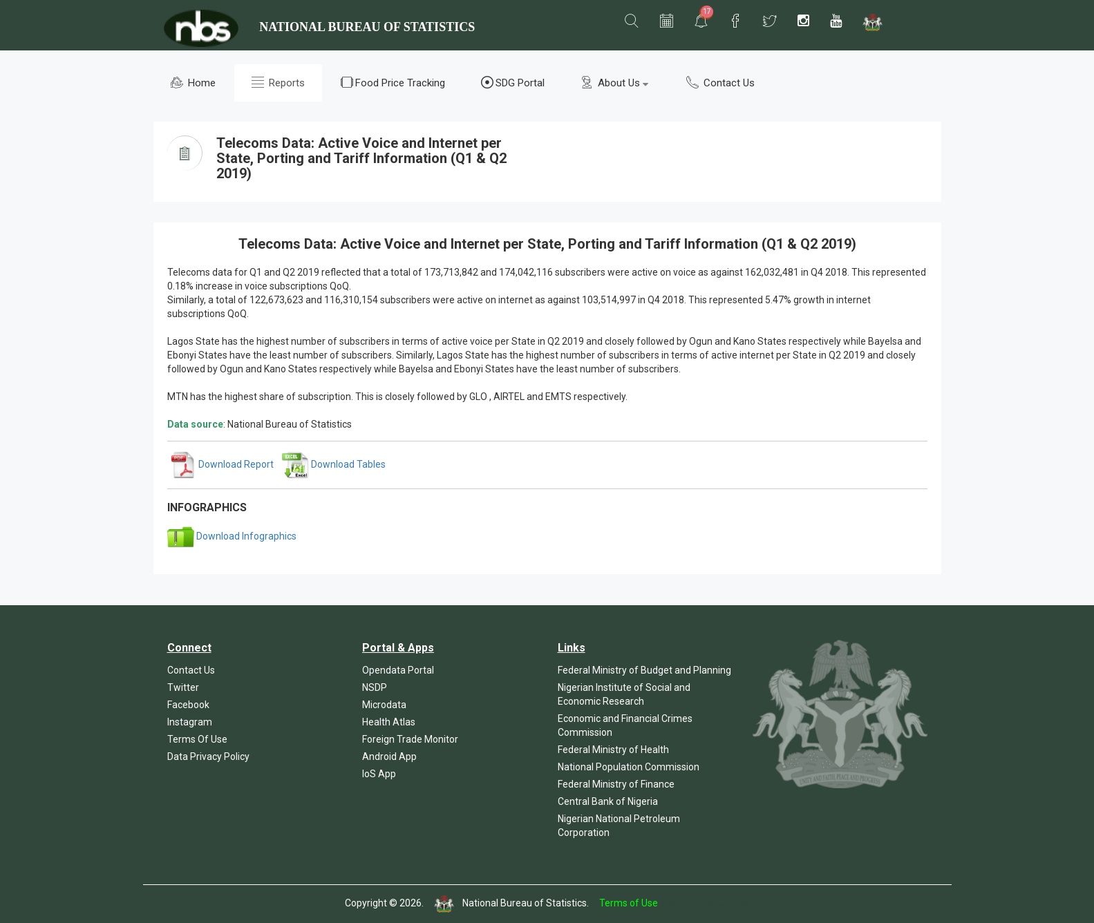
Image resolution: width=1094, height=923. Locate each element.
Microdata (384, 704)
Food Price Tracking (393, 82)
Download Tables (334, 464)
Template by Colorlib (704, 902)
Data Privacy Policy (208, 756)
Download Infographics (231, 536)
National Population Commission (628, 766)
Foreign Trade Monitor (410, 739)
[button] (631, 21)
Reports (278, 82)
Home (193, 82)
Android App (389, 756)
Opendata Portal (398, 670)
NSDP (374, 687)
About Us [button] (614, 82)
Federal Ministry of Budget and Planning (644, 670)
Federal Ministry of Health (613, 749)
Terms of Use (628, 902)
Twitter (183, 687)
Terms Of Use (197, 739)
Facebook (188, 704)
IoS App (379, 773)
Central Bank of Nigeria (608, 801)
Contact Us (720, 82)
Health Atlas (388, 721)
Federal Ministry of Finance (616, 784)
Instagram (189, 721)
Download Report (221, 464)
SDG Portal (513, 82)
